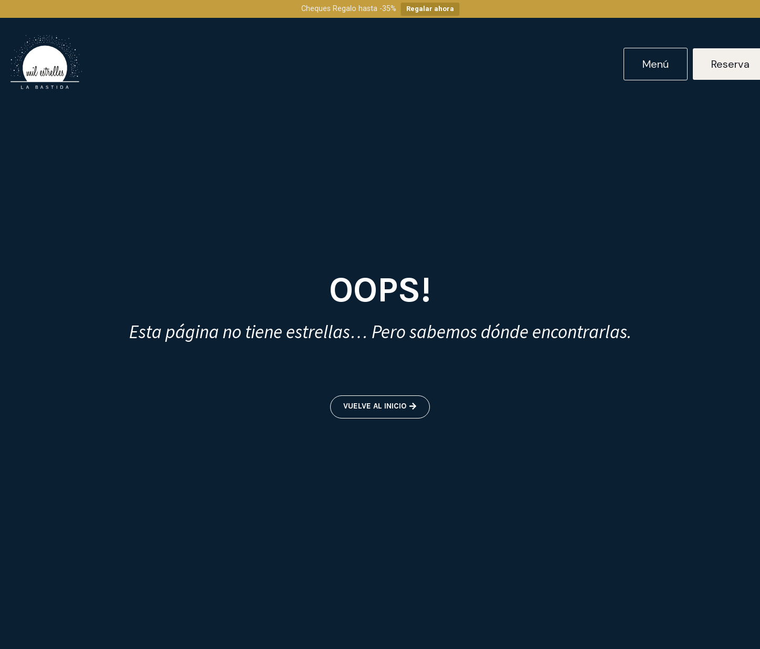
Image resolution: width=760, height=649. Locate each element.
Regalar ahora (430, 9)
